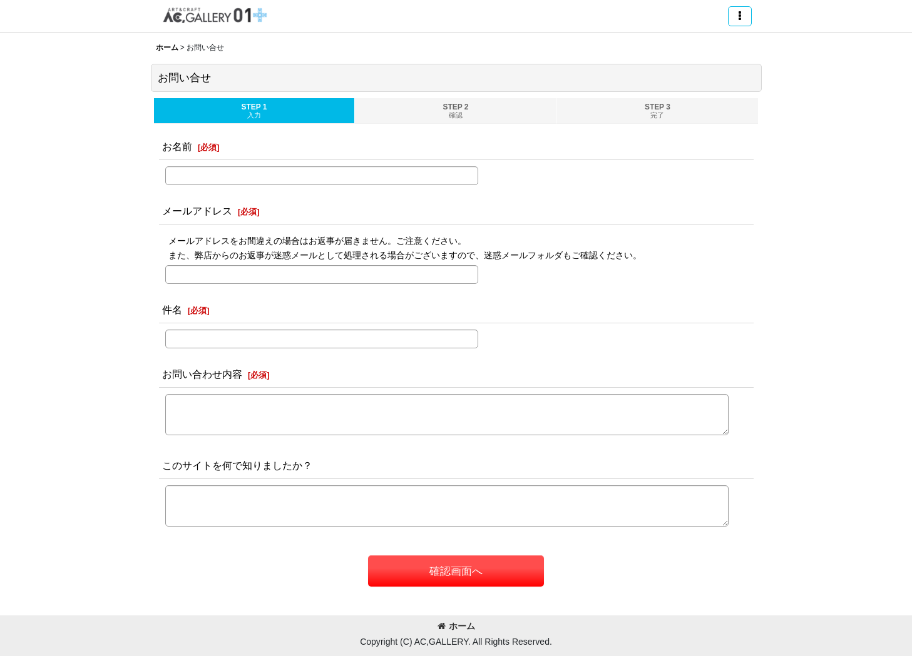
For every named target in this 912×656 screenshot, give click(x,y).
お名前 (177, 146)
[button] (740, 16)
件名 (172, 309)
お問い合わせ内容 (202, 374)
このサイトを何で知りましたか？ (237, 465)
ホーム (456, 626)
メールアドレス (197, 210)
